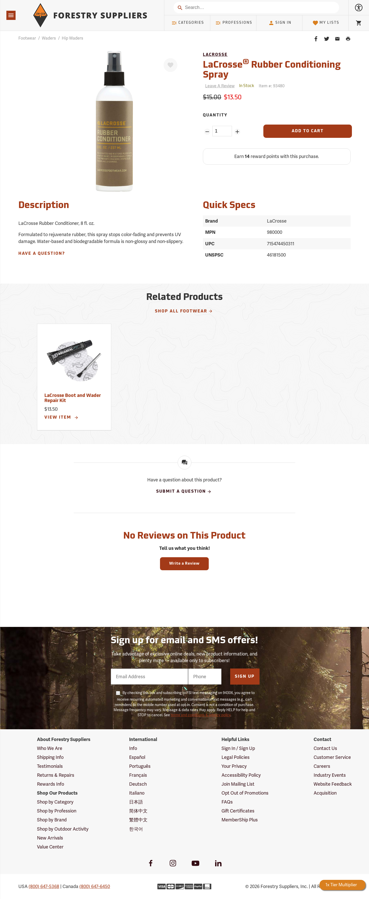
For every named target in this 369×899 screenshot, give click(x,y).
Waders (49, 38)
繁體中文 (138, 820)
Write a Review (184, 564)
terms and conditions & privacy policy (200, 715)
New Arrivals (50, 838)
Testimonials (50, 766)
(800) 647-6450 (94, 886)
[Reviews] (219, 86)
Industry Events (330, 775)
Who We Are (49, 748)
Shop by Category (55, 802)
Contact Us (325, 748)
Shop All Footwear (184, 311)
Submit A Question (184, 491)
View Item (61, 417)
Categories (187, 23)
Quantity (215, 115)
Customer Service (332, 757)
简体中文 (138, 811)
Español (137, 757)
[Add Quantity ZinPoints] (237, 132)
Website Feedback (333, 784)
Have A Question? (41, 254)
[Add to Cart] (307, 131)
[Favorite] (170, 65)
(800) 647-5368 (44, 886)
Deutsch (138, 784)
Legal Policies (236, 757)
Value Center (50, 847)
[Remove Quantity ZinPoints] (207, 132)
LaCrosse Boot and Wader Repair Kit (72, 398)
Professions (233, 23)
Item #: (272, 86)
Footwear (27, 38)
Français (138, 775)
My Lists (326, 23)
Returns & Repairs (55, 775)
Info (133, 748)
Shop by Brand (52, 820)
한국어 (136, 829)
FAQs (227, 802)
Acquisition (325, 793)
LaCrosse (215, 55)
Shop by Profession (56, 811)
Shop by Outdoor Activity (63, 829)
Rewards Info (50, 784)
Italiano (136, 793)
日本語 (136, 802)
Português (140, 766)
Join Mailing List (238, 784)
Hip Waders (72, 38)
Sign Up (245, 677)
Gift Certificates (238, 811)
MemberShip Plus (240, 820)
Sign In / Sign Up (238, 748)
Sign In (280, 23)
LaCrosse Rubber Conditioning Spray (272, 69)
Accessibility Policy (241, 775)
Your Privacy (234, 766)
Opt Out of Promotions (245, 793)
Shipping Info (50, 757)
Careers (322, 766)
